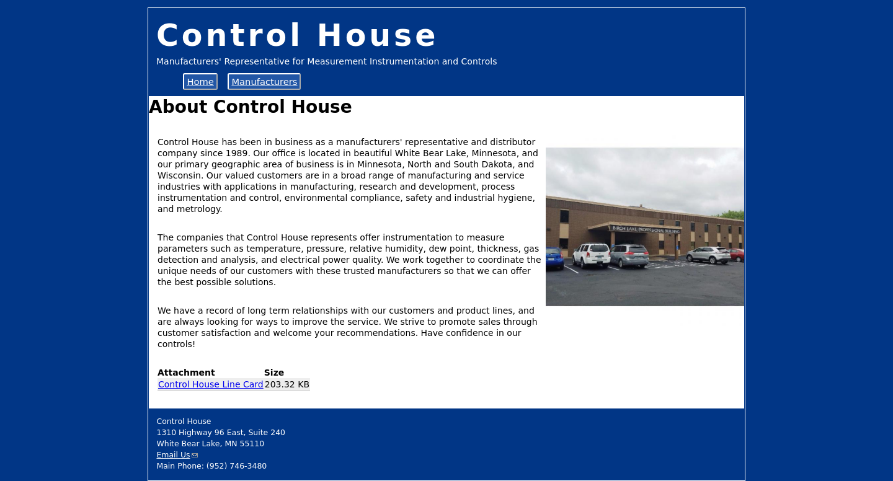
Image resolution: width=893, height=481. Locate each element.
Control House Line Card (211, 384)
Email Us (173, 454)
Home (200, 81)
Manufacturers (264, 81)
